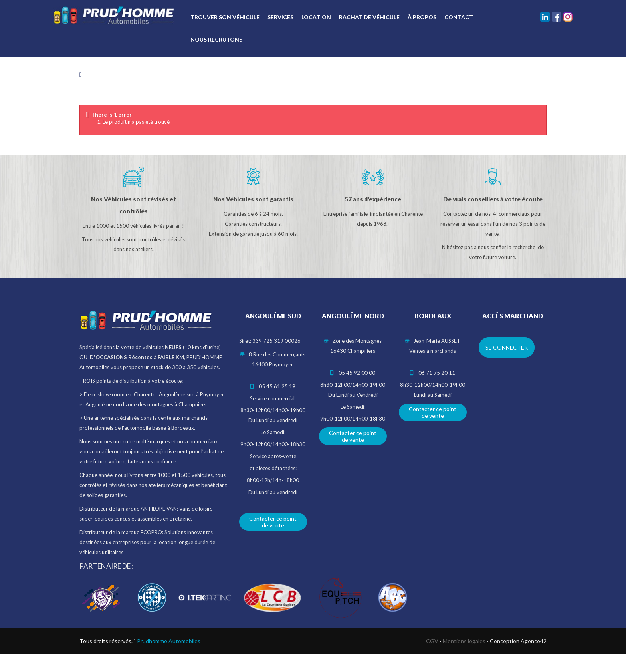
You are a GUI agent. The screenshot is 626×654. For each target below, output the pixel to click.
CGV (432, 641)
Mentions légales (464, 641)
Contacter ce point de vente (273, 522)
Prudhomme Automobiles (168, 641)
